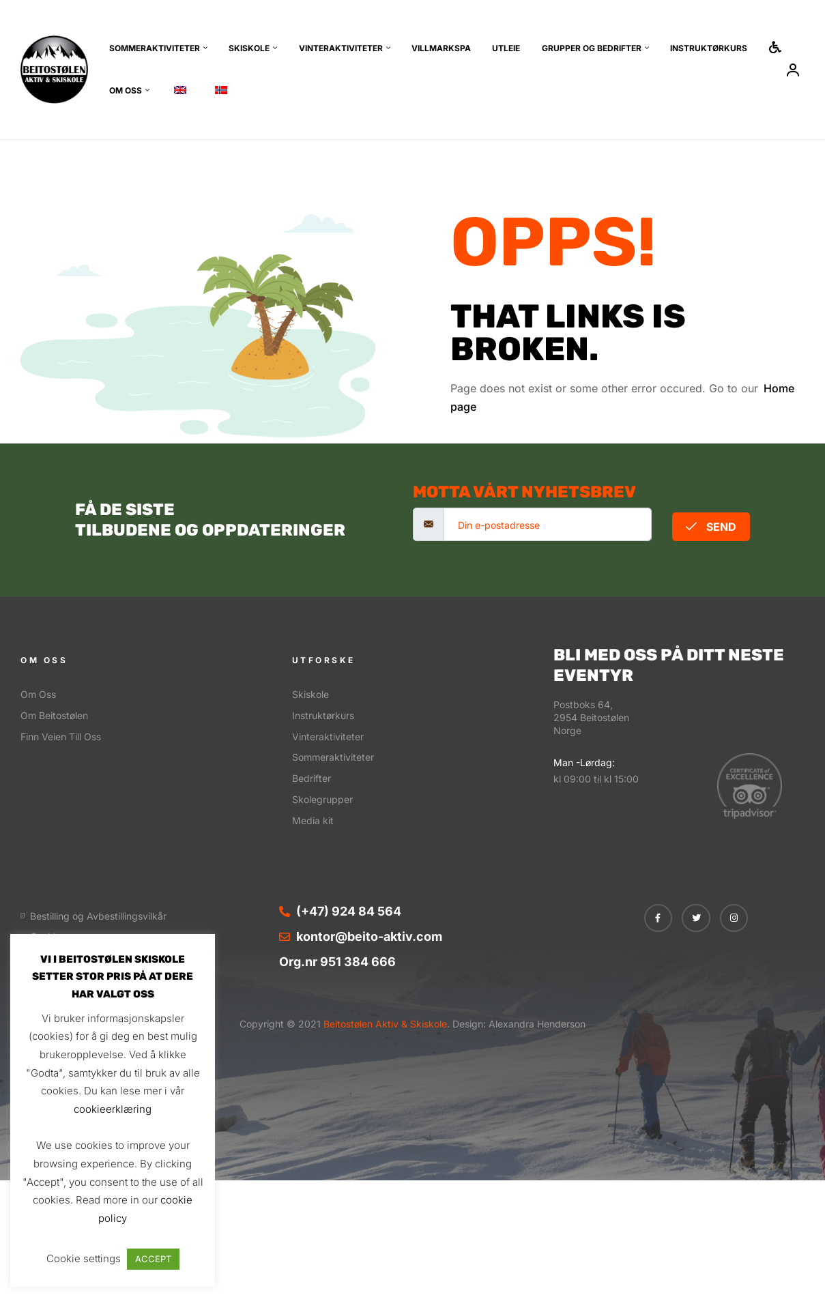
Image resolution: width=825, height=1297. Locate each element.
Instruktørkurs (708, 48)
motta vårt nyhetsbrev (524, 491)
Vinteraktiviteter (341, 48)
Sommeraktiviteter (154, 48)
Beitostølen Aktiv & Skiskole (384, 1024)
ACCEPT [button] (153, 1258)
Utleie (506, 48)
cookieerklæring (112, 1109)
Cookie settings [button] (83, 1258)
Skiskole (249, 48)
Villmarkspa (441, 48)
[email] (548, 524)
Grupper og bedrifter (591, 48)
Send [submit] (711, 527)
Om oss (125, 90)
